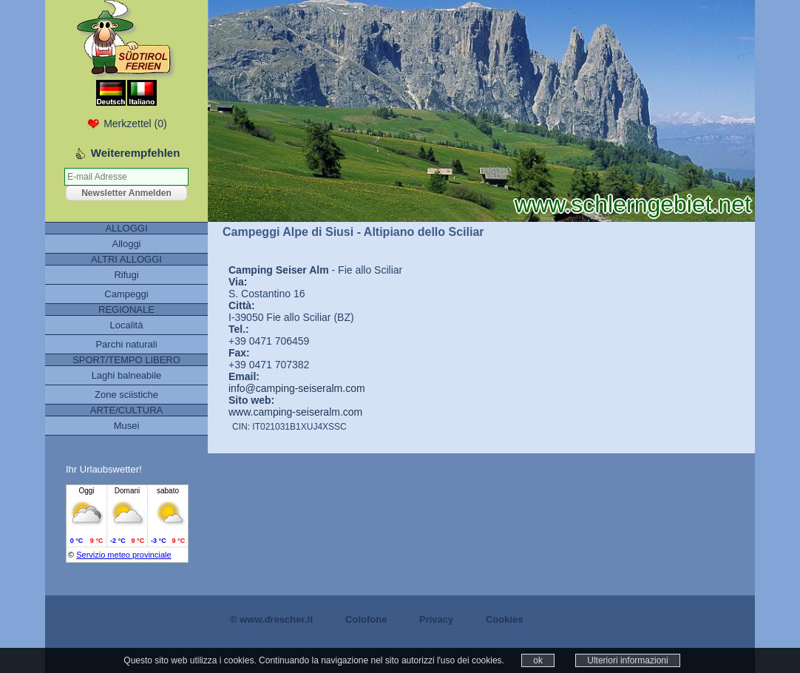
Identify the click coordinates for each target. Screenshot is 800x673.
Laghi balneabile (127, 375)
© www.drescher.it (271, 619)
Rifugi (126, 274)
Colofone (366, 619)
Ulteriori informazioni (627, 660)
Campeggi (126, 294)
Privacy (436, 619)
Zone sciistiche (126, 394)
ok (538, 660)
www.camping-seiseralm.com (295, 412)
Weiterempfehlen (135, 152)
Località (126, 325)
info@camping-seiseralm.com (296, 388)
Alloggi (126, 243)
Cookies (504, 619)
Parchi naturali (126, 344)
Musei (127, 425)
